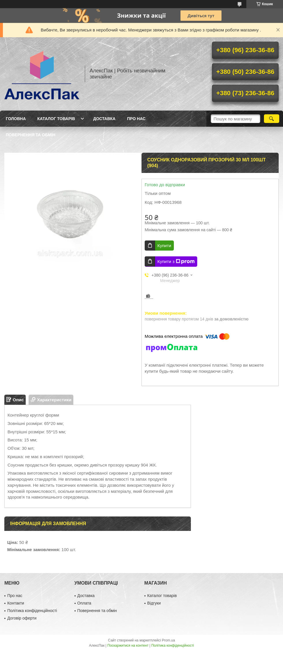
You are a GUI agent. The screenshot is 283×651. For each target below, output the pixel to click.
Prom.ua (168, 640)
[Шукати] (271, 118)
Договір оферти (21, 618)
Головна (16, 118)
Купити (164, 245)
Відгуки (154, 603)
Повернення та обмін (30, 135)
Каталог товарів (56, 118)
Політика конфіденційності (32, 610)
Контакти (15, 603)
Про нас (136, 118)
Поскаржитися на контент (127, 645)
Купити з (176, 261)
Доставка (104, 118)
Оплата (84, 603)
